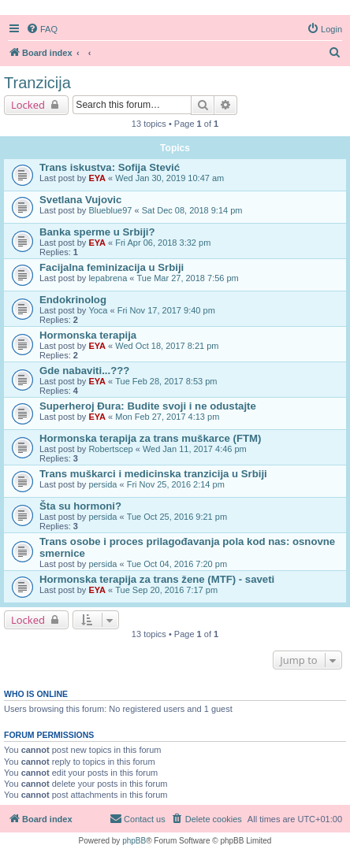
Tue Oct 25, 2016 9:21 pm (177, 516)
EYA (97, 178)
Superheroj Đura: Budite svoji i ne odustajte (147, 406)
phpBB (134, 840)
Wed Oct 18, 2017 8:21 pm (166, 345)
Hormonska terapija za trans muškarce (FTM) (150, 438)
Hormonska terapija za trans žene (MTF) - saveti (156, 579)
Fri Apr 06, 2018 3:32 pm (162, 242)
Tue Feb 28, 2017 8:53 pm (166, 381)
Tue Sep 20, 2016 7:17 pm (166, 590)
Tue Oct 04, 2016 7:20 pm (177, 564)
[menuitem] (42, 29)
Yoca (97, 310)
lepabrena (107, 278)
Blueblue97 (110, 210)
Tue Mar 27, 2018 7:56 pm (188, 278)
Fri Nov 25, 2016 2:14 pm (176, 484)
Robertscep (110, 449)
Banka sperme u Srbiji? (97, 232)
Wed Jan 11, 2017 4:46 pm (195, 449)
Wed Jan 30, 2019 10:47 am (169, 178)
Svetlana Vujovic (80, 200)
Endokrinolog (72, 300)
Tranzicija (37, 82)
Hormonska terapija (87, 335)
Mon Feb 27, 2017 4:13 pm (167, 416)
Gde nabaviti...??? (84, 370)
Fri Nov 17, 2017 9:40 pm (166, 310)
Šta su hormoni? (80, 506)
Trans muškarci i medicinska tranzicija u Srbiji (153, 474)
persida (102, 484)
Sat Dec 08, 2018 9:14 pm (192, 210)
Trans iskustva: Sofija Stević (109, 167)
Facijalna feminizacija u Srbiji (111, 267)
